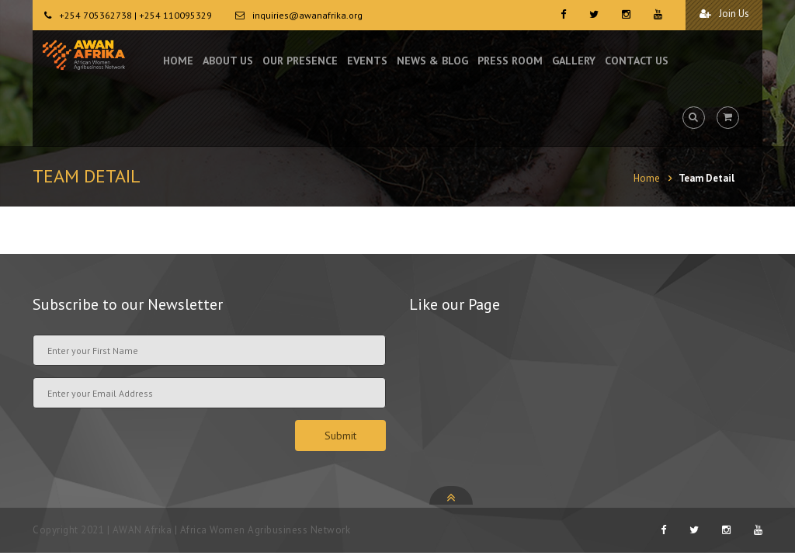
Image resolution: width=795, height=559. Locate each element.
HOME (178, 62)
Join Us (723, 14)
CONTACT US (636, 62)
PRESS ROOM (510, 62)
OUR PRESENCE (300, 62)
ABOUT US (228, 62)
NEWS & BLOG (432, 62)
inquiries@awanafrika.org (307, 15)
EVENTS (367, 62)
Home (647, 178)
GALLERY (573, 62)
